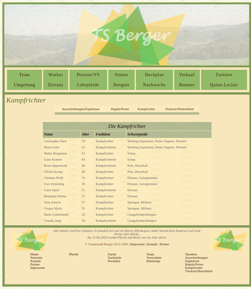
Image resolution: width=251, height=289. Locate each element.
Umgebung (24, 85)
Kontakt (152, 244)
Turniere (224, 74)
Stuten (121, 74)
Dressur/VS (88, 74)
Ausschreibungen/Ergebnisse (81, 109)
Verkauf (187, 74)
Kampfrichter (146, 109)
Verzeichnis (154, 257)
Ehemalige (153, 261)
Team (24, 74)
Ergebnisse (192, 261)
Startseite (36, 257)
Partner (164, 244)
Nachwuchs (154, 85)
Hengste (121, 85)
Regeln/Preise (120, 109)
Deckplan (154, 74)
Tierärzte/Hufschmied (179, 109)
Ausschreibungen (196, 257)
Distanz (55, 85)
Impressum (137, 244)
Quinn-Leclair (224, 85)
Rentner (187, 85)
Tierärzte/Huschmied (199, 271)
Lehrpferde (88, 85)
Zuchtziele (115, 257)
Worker (55, 74)
